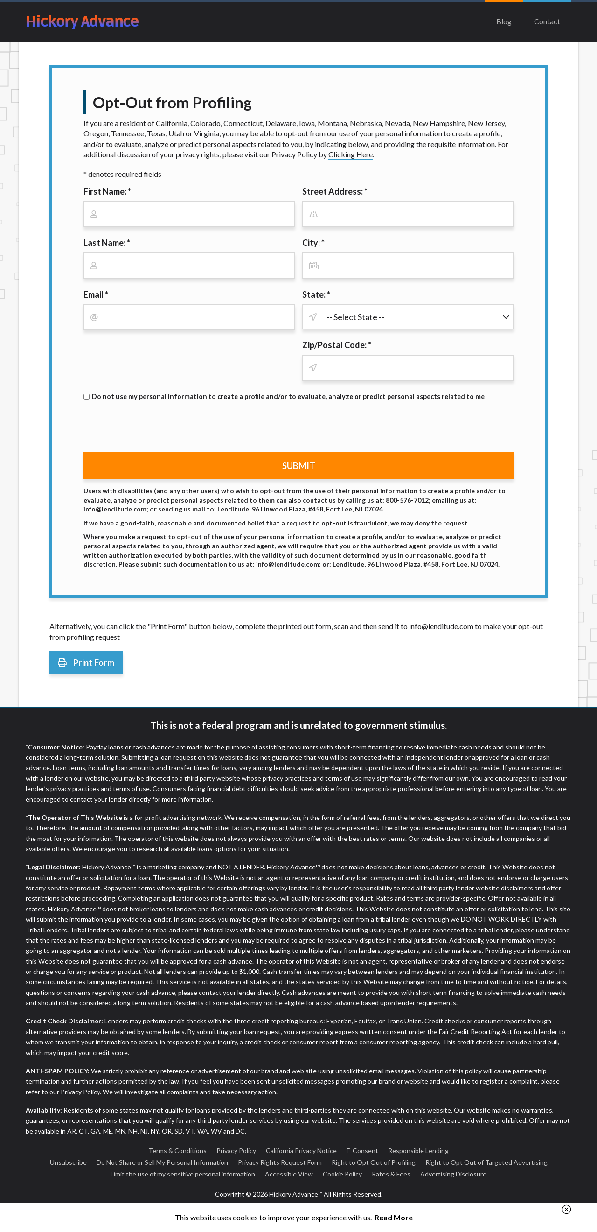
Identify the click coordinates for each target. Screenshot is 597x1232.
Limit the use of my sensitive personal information (183, 1174)
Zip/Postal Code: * (336, 345)
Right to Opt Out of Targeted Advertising (486, 1162)
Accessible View (289, 1174)
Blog (504, 21)
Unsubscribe (68, 1162)
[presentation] (154, 426)
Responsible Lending (418, 1151)
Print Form (86, 662)
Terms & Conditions (177, 1151)
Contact (547, 21)
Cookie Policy (342, 1174)
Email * (95, 294)
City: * (313, 243)
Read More (394, 1217)
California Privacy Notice (301, 1151)
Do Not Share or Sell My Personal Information (162, 1162)
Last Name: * (106, 243)
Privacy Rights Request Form (280, 1162)
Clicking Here (350, 154)
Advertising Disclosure (453, 1174)
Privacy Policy (236, 1151)
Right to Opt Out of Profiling (374, 1162)
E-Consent (362, 1151)
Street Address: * (335, 191)
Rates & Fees (391, 1174)
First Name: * (107, 191)
